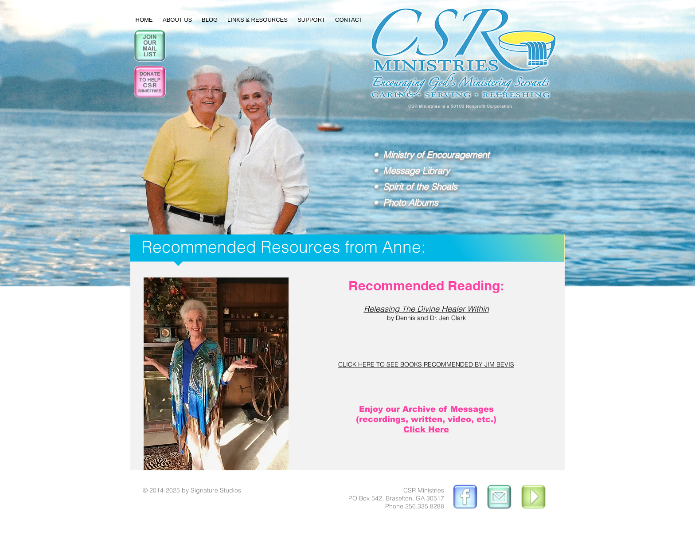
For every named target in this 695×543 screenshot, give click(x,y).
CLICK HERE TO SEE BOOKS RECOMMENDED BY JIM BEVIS (426, 364)
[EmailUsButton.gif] (499, 497)
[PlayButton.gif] (534, 497)
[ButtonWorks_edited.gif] (464, 497)
